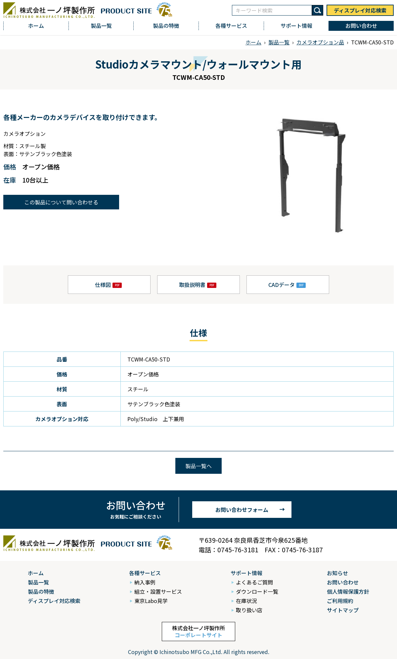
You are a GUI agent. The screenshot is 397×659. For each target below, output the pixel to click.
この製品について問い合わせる (61, 202)
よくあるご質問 (254, 582)
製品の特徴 (166, 25)
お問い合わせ (361, 25)
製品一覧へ (198, 466)
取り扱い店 (249, 610)
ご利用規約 (340, 601)
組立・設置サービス (158, 591)
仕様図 (103, 285)
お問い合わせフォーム (241, 510)
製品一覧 (101, 25)
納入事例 (144, 582)
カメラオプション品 (320, 42)
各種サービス (231, 25)
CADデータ (281, 285)
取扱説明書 (192, 285)
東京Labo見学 (151, 601)
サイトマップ (343, 610)
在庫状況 (246, 601)
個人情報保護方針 (348, 591)
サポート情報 (296, 25)
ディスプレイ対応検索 (360, 10)
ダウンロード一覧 (257, 591)
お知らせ (337, 573)
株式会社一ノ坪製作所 (198, 631)
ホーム (36, 25)
